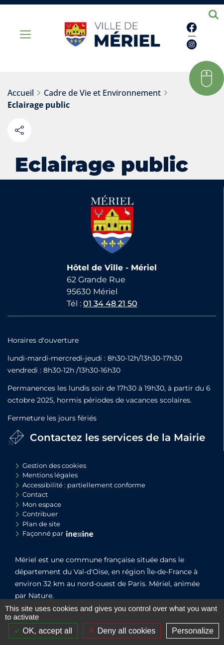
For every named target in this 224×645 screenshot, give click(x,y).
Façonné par (42, 533)
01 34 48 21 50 (110, 303)
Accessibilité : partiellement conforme (83, 485)
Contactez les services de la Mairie (117, 437)
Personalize (193, 631)
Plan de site (41, 524)
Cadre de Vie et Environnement (102, 92)
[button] (206, 78)
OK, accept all (43, 631)
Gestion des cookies (54, 465)
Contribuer (40, 514)
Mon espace (41, 504)
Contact (35, 494)
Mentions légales (50, 475)
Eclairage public (38, 104)
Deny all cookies (122, 631)
